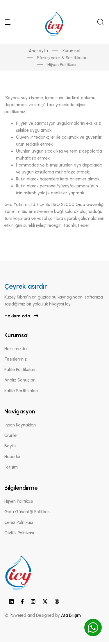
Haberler (12, 456)
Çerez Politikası (18, 522)
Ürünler (11, 435)
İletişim (11, 467)
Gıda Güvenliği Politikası (27, 511)
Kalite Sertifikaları (21, 390)
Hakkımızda (21, 316)
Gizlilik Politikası (19, 533)
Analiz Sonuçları (19, 380)
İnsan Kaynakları (20, 425)
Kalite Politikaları (19, 369)
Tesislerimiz (15, 359)
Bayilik (10, 446)
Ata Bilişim (71, 615)
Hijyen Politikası (18, 501)
